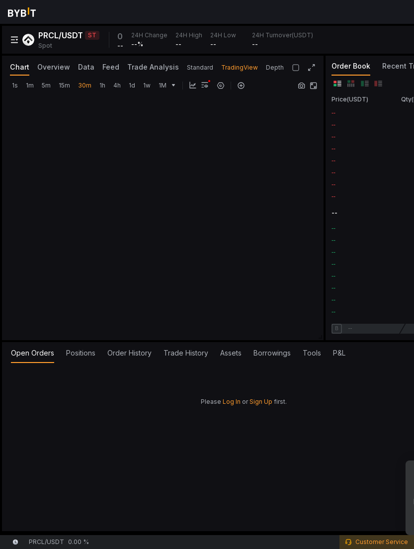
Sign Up (260, 401)
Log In (232, 401)
